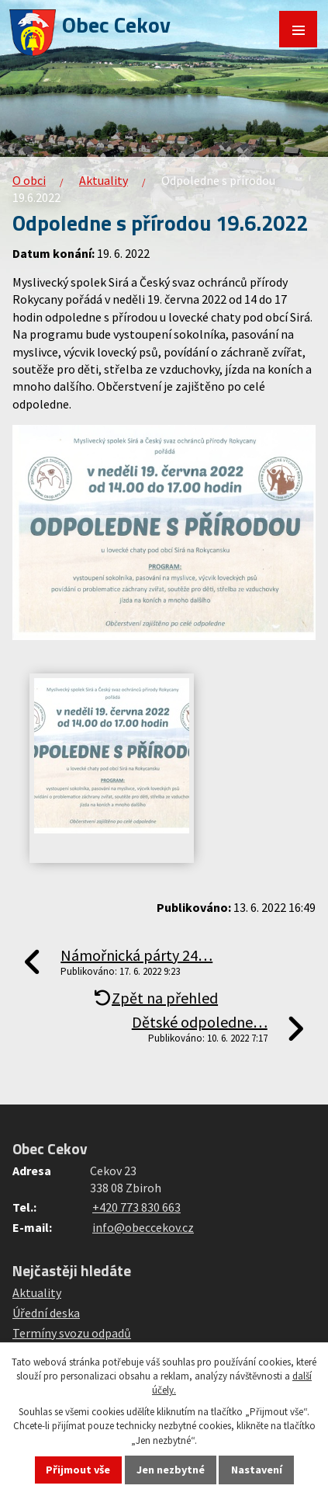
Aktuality (103, 180)
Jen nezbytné (170, 1470)
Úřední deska (46, 1312)
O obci (29, 180)
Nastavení (256, 1470)
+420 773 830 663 (136, 1207)
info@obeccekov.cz (143, 1227)
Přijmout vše (78, 1470)
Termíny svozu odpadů (71, 1333)
